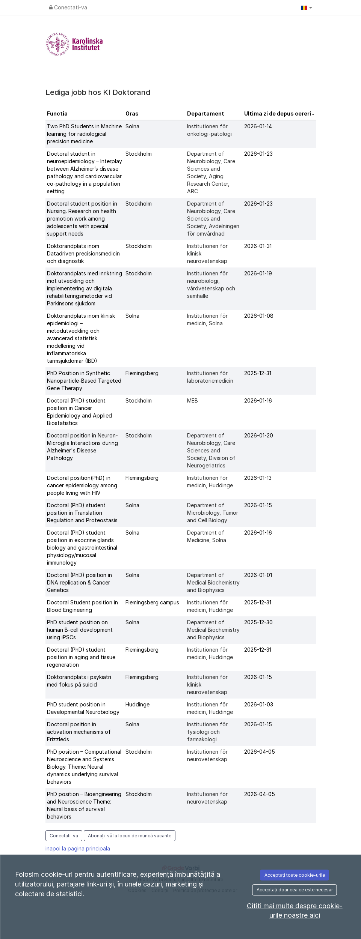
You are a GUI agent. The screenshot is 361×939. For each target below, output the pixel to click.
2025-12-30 (258, 622)
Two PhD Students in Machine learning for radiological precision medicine (84, 133)
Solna (132, 126)
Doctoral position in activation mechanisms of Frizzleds (79, 731)
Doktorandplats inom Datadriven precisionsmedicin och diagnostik (83, 253)
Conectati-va (68, 7)
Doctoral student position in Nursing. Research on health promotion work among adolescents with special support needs (82, 218)
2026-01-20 (258, 435)
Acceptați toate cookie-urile (294, 875)
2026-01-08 (258, 315)
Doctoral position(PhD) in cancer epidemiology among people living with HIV (82, 485)
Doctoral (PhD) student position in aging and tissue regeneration (81, 657)
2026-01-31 (258, 246)
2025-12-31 (257, 373)
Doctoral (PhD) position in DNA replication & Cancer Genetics (79, 582)
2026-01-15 (258, 505)
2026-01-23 (258, 153)
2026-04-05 (259, 751)
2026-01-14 (258, 126)
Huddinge (137, 704)
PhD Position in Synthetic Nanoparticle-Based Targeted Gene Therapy (84, 380)
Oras (132, 113)
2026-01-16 (258, 400)
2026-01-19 (258, 273)
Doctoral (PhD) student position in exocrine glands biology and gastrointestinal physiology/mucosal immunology (82, 547)
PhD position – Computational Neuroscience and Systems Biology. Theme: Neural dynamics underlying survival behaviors (84, 766)
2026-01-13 (258, 478)
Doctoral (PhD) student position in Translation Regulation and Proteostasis (82, 512)
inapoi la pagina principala (77, 848)
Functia (57, 113)
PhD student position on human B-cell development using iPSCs (80, 629)
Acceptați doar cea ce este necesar (295, 889)
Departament (205, 113)
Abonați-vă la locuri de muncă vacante (129, 835)
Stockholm (138, 153)
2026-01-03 (258, 704)
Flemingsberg (142, 373)
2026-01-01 (258, 575)
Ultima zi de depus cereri (278, 113)
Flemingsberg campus (152, 602)
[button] (306, 7)
